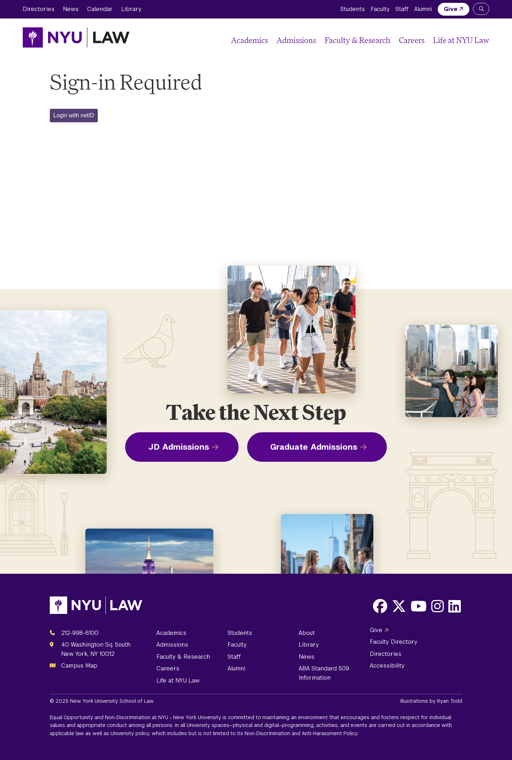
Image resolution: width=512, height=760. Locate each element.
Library (131, 9)
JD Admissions (178, 447)
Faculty (380, 9)
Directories (38, 9)
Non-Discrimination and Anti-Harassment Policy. (301, 733)
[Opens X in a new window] (399, 606)
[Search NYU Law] (481, 9)
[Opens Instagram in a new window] (437, 606)
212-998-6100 (79, 633)
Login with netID (73, 115)
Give (451, 9)
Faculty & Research (357, 40)
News (71, 9)
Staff (402, 9)
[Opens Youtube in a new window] (419, 606)
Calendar (100, 9)
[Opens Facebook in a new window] (380, 606)
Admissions (296, 40)
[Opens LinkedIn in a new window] (454, 606)
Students (352, 9)
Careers (412, 40)
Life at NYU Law (461, 40)
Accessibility (387, 665)
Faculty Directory (393, 642)
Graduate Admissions (313, 447)
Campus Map (79, 665)
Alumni (423, 9)
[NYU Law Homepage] (76, 37)
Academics (249, 40)
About (307, 633)
